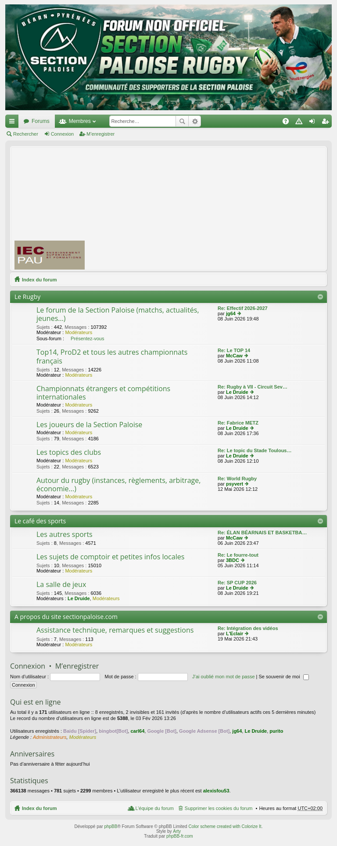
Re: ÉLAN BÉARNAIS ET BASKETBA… (262, 532)
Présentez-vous (87, 338)
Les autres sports (64, 534)
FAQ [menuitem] (288, 123)
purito (276, 731)
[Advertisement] (214, 208)
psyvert (234, 483)
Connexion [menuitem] (314, 123)
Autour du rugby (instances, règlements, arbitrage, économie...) (118, 484)
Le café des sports (40, 521)
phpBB (110, 826)
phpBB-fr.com (179, 836)
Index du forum (39, 279)
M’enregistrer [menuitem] (327, 123)
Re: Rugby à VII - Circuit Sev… (252, 386)
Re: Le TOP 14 (234, 350)
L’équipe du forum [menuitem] (154, 808)
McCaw (234, 355)
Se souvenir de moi (284, 676)
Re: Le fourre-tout (238, 555)
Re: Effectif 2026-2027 (243, 308)
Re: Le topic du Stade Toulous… (254, 450)
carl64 (137, 731)
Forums (41, 121)
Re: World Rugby (237, 478)
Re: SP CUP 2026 (237, 582)
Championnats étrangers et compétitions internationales (103, 393)
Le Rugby (27, 296)
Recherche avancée (195, 121)
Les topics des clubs (68, 452)
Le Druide (237, 392)
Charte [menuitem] (300, 123)
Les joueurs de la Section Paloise (89, 425)
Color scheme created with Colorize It (224, 826)
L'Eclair (234, 633)
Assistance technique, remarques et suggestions (115, 630)
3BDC (232, 560)
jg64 (231, 313)
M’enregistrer (100, 134)
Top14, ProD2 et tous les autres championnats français (111, 356)
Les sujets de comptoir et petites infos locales (110, 557)
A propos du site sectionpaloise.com (66, 616)
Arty (177, 831)
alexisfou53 (216, 790)
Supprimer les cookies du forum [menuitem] (219, 808)
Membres (80, 121)
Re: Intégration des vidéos (248, 628)
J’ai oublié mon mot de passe (223, 676)
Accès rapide (13, 123)
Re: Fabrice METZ (238, 422)
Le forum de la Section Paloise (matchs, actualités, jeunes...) (117, 314)
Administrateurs (49, 737)
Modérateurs (78, 332)
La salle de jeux (61, 584)
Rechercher (182, 121)
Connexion (62, 134)
